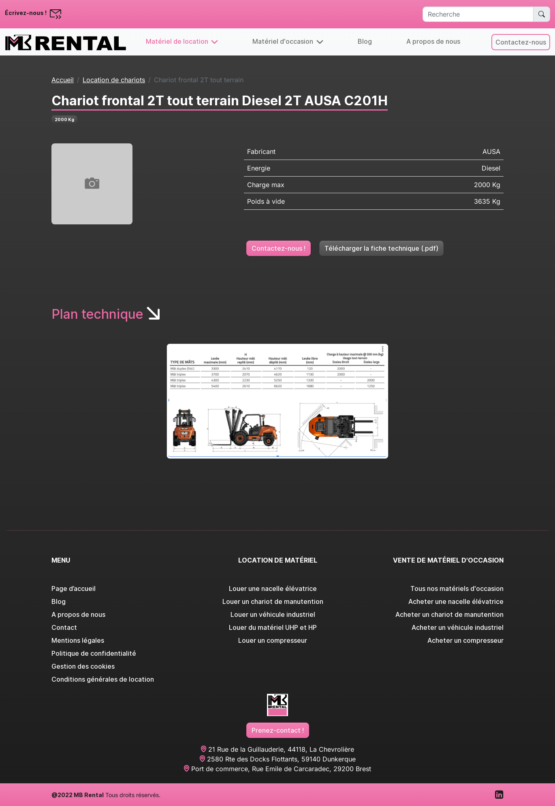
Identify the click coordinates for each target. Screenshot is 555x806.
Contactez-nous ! (278, 248)
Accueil (62, 80)
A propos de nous (433, 41)
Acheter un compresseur (465, 640)
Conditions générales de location (102, 679)
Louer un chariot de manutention (272, 601)
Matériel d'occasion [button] (287, 41)
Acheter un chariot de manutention (449, 614)
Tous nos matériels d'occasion (457, 588)
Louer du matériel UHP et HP (273, 627)
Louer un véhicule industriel (273, 614)
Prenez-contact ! (278, 730)
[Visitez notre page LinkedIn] (499, 795)
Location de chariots (114, 80)
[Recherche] (478, 14)
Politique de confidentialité (93, 653)
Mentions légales (77, 640)
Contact (64, 627)
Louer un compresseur (272, 640)
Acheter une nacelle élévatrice (456, 601)
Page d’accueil (73, 588)
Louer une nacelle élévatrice (273, 588)
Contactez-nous (520, 42)
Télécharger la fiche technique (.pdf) (381, 248)
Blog (365, 41)
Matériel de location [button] (182, 41)
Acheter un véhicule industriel (458, 627)
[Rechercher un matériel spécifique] (541, 14)
